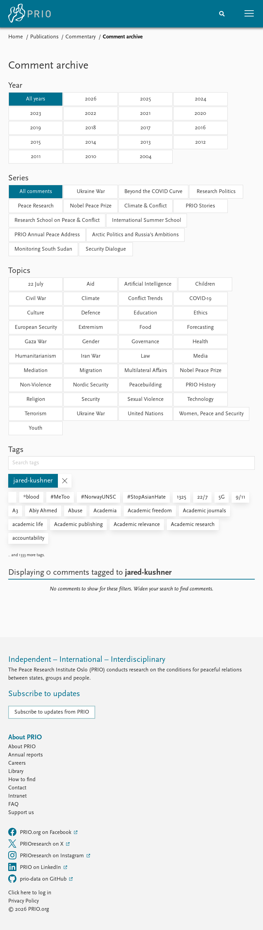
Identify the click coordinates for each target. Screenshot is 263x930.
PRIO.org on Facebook (40, 832)
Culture (35, 313)
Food (145, 327)
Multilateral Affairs (145, 370)
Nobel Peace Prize (91, 206)
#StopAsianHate (146, 497)
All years (35, 99)
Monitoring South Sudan (43, 249)
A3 (15, 511)
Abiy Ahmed (43, 511)
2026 (91, 99)
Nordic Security (90, 385)
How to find (22, 780)
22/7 (202, 497)
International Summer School (146, 220)
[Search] (222, 13)
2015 (35, 142)
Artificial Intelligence (148, 284)
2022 (90, 113)
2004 (145, 156)
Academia (105, 511)
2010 (90, 156)
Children (205, 284)
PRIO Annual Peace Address (47, 235)
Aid (91, 284)
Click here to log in (29, 893)
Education (145, 313)
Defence (90, 313)
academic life (27, 524)
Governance (145, 342)
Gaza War (36, 342)
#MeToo (60, 497)
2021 (145, 113)
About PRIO (22, 747)
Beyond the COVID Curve (153, 191)
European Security (36, 327)
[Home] (29, 13)
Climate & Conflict (145, 206)
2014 (90, 142)
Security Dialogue (106, 249)
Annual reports (25, 755)
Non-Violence (35, 385)
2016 (200, 128)
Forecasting (200, 327)
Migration (90, 370)
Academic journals (204, 511)
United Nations (145, 414)
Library (15, 771)
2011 (36, 156)
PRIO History (200, 385)
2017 (145, 128)
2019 (35, 128)
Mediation (36, 370)
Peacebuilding (145, 385)
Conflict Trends (145, 298)
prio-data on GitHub (38, 878)
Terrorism (36, 414)
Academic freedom (150, 511)
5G (221, 497)
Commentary (80, 37)
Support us (21, 812)
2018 (90, 128)
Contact (17, 788)
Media (200, 356)
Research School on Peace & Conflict (57, 220)
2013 (145, 142)
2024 (200, 99)
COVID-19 (200, 298)
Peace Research (36, 206)
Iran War (90, 356)
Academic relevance (137, 524)
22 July (35, 284)
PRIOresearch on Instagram (46, 855)
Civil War (36, 298)
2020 (200, 113)
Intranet (17, 796)
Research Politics (216, 191)
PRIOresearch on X (36, 843)
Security (91, 399)
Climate (91, 298)
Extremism (90, 327)
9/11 (240, 497)
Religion (35, 399)
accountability (28, 538)
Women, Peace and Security (211, 414)
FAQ (13, 804)
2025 (145, 99)
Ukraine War (91, 191)
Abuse (75, 511)
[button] (249, 13)
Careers (17, 763)
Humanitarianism (35, 356)
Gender (90, 342)
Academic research (193, 524)
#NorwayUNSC (98, 497)
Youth (35, 428)
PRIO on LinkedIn (35, 867)
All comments (36, 191)
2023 (35, 113)
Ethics (200, 313)
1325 (181, 497)
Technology (200, 399)
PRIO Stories (200, 206)
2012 (200, 142)
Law (145, 356)
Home (15, 37)
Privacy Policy (23, 901)
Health (200, 342)
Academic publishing (78, 524)
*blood (31, 497)
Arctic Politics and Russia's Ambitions (135, 235)
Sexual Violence (145, 399)
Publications (44, 37)
